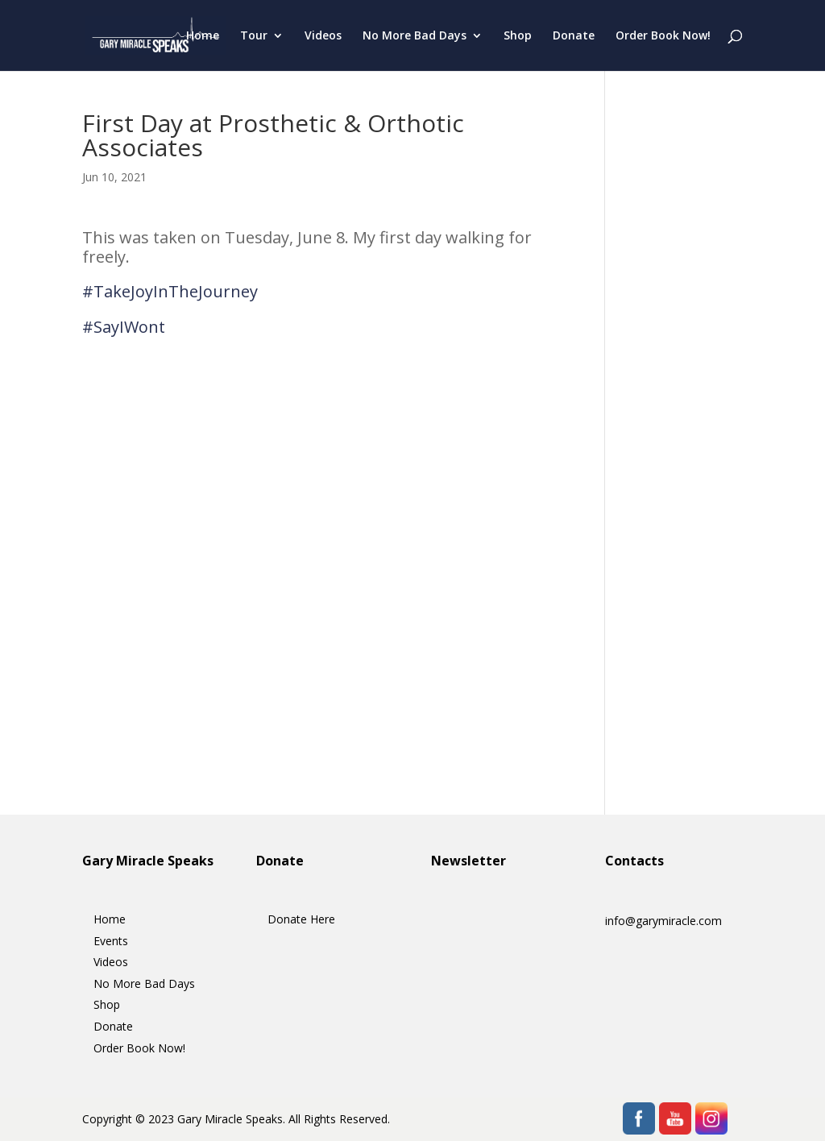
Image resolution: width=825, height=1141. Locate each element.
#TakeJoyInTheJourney (170, 291)
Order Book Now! (663, 36)
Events (110, 940)
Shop (518, 36)
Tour (253, 36)
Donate (574, 36)
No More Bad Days (414, 36)
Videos (323, 36)
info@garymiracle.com (663, 920)
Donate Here (301, 919)
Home (202, 36)
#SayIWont (123, 327)
